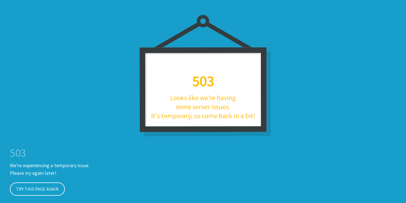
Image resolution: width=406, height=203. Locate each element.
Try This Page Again (34, 189)
